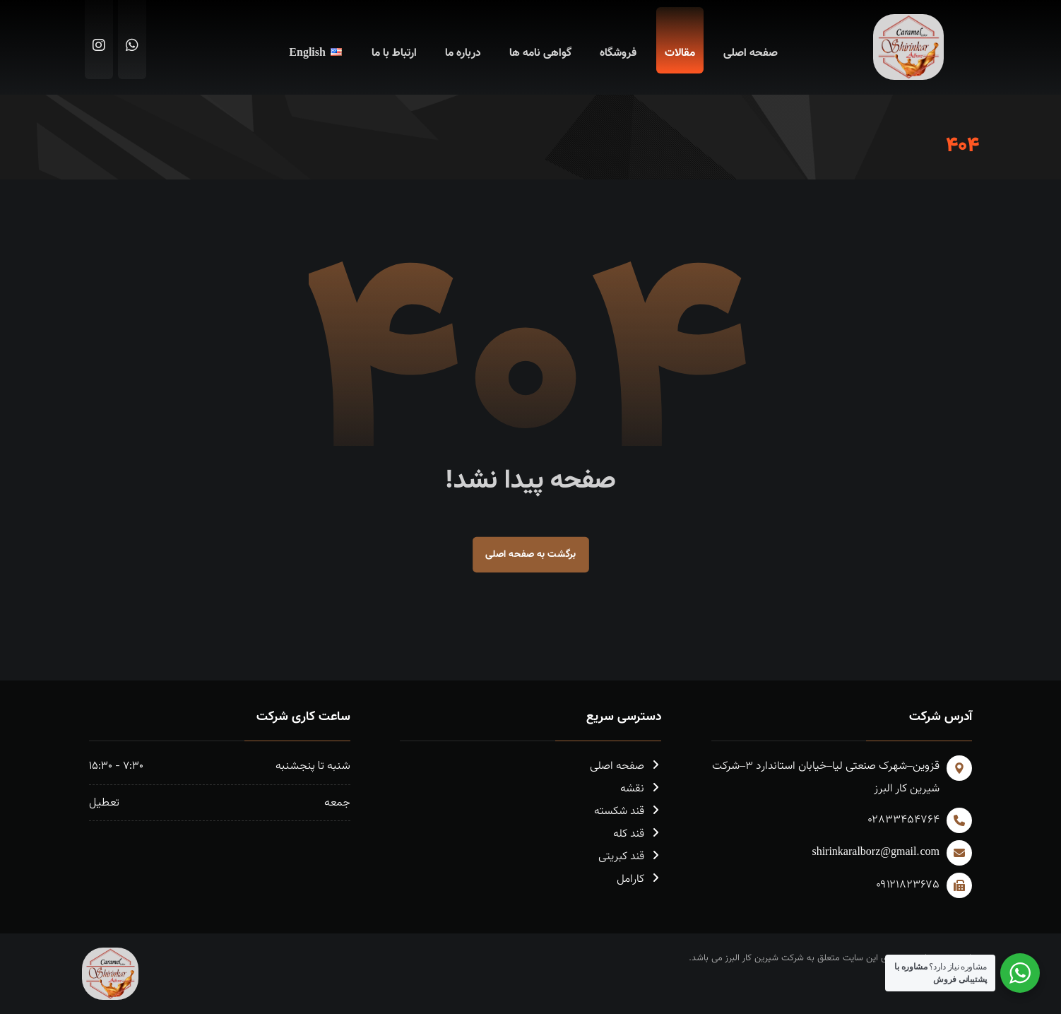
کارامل (639, 879)
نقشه (640, 789)
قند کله (637, 834)
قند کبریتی (629, 857)
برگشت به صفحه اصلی (530, 554)
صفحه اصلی (625, 766)
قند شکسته (627, 811)
